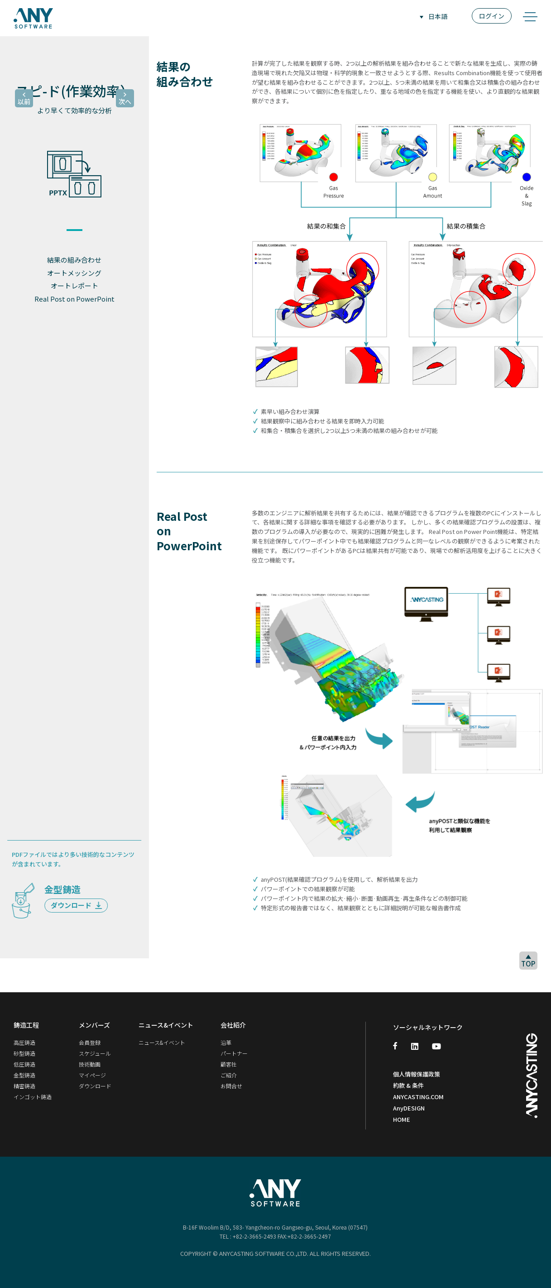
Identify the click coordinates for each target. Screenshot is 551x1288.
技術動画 (90, 1064)
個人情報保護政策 (416, 1074)
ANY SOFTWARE (33, 18)
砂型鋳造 (24, 1053)
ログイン (491, 15)
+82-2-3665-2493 (254, 1236)
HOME (401, 1119)
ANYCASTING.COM (418, 1096)
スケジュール (95, 1053)
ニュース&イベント (162, 1042)
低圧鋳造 (24, 1064)
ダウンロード (76, 905)
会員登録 (90, 1042)
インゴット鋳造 (33, 1097)
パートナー (234, 1053)
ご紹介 (228, 1075)
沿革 (225, 1042)
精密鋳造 (24, 1086)
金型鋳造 (24, 1075)
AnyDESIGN (409, 1108)
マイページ (92, 1075)
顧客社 (228, 1064)
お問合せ (231, 1086)
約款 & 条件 (408, 1085)
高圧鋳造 (24, 1042)
